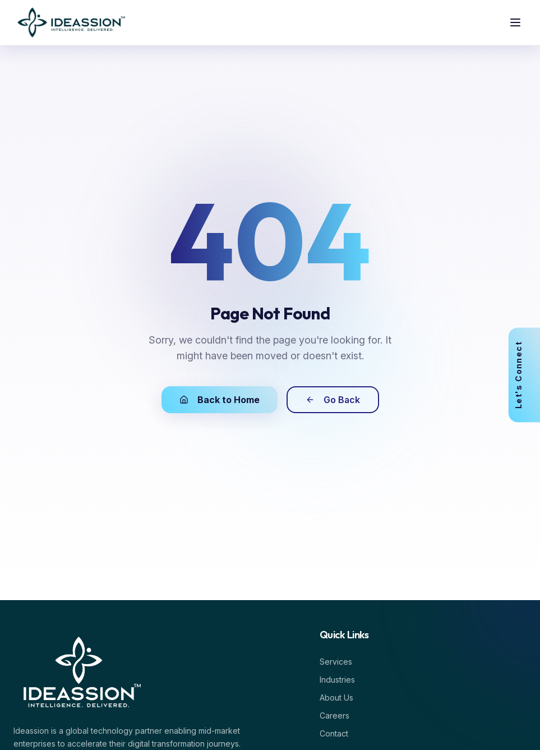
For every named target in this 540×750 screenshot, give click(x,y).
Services (338, 661)
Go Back (333, 399)
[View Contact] (530, 375)
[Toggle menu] (515, 22)
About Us (339, 697)
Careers (337, 715)
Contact (336, 733)
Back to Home (219, 399)
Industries (339, 679)
